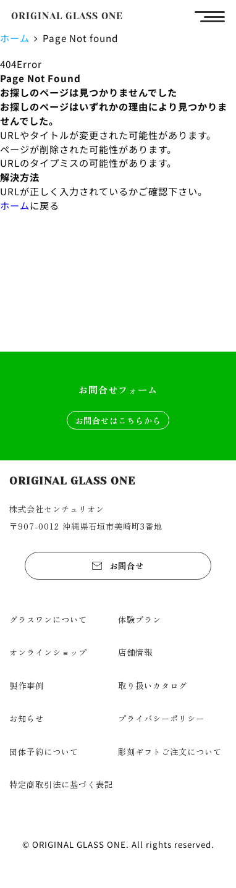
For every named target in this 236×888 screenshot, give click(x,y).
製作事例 (26, 685)
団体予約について (43, 751)
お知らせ (26, 718)
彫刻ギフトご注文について (170, 751)
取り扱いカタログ (152, 685)
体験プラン (139, 619)
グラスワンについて (48, 619)
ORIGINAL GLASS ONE (67, 16)
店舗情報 (135, 652)
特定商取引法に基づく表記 (61, 784)
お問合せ (126, 565)
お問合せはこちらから (118, 420)
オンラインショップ (48, 652)
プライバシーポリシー (161, 718)
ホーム (15, 37)
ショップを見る (118, 310)
